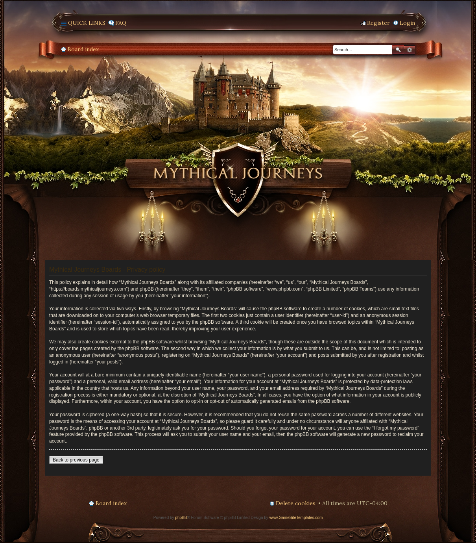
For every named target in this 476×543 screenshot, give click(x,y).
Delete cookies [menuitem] (295, 503)
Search (398, 50)
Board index (83, 49)
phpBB (181, 517)
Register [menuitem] (378, 22)
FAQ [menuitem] (120, 22)
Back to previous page (76, 460)
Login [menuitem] (407, 22)
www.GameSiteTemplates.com (296, 517)
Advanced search (409, 50)
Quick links (86, 22)
